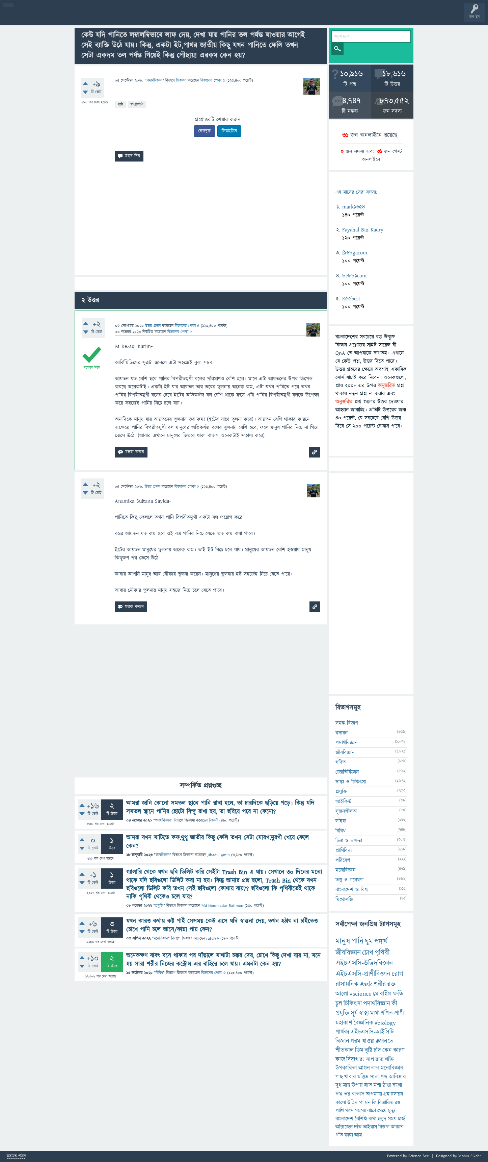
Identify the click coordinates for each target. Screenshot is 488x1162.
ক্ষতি (398, 993)
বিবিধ (159, 973)
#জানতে (385, 1041)
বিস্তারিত (385, 1102)
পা (361, 1102)
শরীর (380, 984)
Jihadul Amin (219, 855)
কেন (387, 1050)
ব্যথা (372, 1118)
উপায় (357, 1085)
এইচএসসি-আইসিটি (372, 1032)
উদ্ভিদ (352, 1102)
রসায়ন (397, 1094)
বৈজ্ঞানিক (363, 1023)
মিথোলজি (344, 899)
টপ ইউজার (272, 17)
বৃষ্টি (368, 1050)
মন (368, 1102)
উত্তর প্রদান (153, 326)
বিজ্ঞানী (213, 820)
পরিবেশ (342, 860)
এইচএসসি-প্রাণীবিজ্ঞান (362, 974)
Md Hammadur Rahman (222, 906)
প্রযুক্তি (159, 906)
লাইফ (340, 821)
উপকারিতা (346, 1068)
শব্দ (383, 1077)
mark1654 (353, 207)
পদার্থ (381, 941)
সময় (392, 1118)
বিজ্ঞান (342, 1041)
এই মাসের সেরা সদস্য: (356, 192)
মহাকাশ (343, 1023)
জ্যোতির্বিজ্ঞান (347, 772)
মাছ (346, 1085)
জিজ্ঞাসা (182, 80)
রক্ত (391, 984)
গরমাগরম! (68, 17)
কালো (340, 1102)
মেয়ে (381, 1110)
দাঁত (357, 1127)
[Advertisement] (200, 221)
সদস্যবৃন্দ (130, 17)
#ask (366, 984)
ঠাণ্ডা (387, 1085)
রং (361, 1060)
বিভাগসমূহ (110, 17)
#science (361, 993)
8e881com (354, 275)
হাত (368, 1085)
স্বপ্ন (339, 1094)
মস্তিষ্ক (363, 1077)
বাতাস (358, 1094)
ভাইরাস (370, 1127)
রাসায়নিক (347, 984)
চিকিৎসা (353, 1003)
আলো (341, 993)
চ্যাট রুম (210, 17)
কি (374, 1102)
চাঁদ (377, 1050)
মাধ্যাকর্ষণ (137, 104)
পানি (120, 104)
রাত (379, 1060)
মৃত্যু (391, 1110)
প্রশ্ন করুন (151, 17)
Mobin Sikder (469, 1156)
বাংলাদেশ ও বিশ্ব (351, 889)
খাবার (350, 1077)
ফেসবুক (204, 131)
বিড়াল (383, 1127)
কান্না (348, 1135)
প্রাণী (399, 1013)
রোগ (397, 974)
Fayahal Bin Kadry (362, 229)
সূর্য (354, 1013)
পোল (230, 17)
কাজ (340, 1059)
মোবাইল (382, 993)
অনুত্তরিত (88, 17)
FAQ (173, 17)
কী (394, 1003)
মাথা (375, 1013)
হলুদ (382, 1118)
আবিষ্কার (397, 1077)
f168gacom (354, 252)
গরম (355, 1041)
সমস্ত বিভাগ (346, 723)
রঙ (397, 1102)
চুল (338, 1003)
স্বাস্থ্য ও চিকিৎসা (350, 782)
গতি (339, 1135)
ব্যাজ (251, 17)
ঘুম (369, 941)
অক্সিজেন (344, 1127)
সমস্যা (360, 1110)
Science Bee (418, 1156)
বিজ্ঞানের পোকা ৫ (213, 973)
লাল (375, 1068)
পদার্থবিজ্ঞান (154, 80)
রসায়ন (341, 733)
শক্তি (389, 1060)
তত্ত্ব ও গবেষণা (349, 880)
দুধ (338, 1085)
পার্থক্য (342, 1032)
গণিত (340, 762)
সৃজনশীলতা (346, 811)
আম (358, 1135)
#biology (385, 1023)
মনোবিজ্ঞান (161, 938)
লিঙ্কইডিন (229, 131)
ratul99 (212, 938)
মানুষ (342, 941)
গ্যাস (349, 1110)
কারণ (399, 1050)
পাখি (339, 1110)
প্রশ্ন (47, 17)
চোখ (367, 953)
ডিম (359, 1050)
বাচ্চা (371, 1110)
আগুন (364, 1068)
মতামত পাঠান (16, 1156)
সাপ (370, 1060)
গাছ (339, 1077)
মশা (377, 1085)
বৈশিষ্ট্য (361, 1118)
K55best (351, 298)
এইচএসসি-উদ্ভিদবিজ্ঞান (364, 963)
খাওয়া (368, 1041)
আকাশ (397, 1127)
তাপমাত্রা (374, 1094)
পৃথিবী (382, 953)
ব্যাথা (397, 1085)
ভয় (347, 1094)
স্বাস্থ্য (364, 1013)
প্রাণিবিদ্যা (344, 850)
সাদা (374, 1077)
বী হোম (26, 17)
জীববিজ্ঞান (162, 855)
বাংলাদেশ (344, 1118)
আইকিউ (343, 801)
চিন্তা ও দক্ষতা (348, 840)
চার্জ (401, 1118)
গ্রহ (386, 1094)
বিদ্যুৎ (352, 1059)
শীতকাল (344, 1050)
